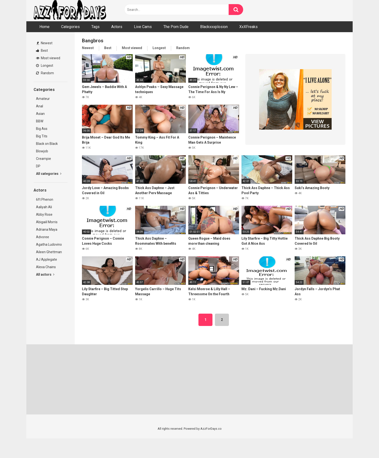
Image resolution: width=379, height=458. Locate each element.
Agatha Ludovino (49, 244)
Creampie (43, 159)
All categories (48, 174)
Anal (39, 106)
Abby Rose (44, 214)
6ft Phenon (44, 199)
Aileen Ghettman (49, 252)
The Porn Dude (176, 26)
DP (38, 166)
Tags (95, 26)
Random (45, 73)
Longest (44, 65)
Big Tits (41, 136)
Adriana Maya (46, 229)
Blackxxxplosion (214, 26)
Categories (70, 26)
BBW (39, 121)
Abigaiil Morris (47, 222)
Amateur (43, 99)
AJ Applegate (46, 259)
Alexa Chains (46, 267)
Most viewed (48, 58)
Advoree (42, 237)
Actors (116, 26)
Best (42, 50)
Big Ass (41, 129)
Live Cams (143, 26)
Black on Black (47, 144)
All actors (45, 274)
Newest (44, 43)
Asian (40, 114)
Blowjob (42, 151)
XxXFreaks (248, 26)
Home (44, 26)
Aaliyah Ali (44, 207)
